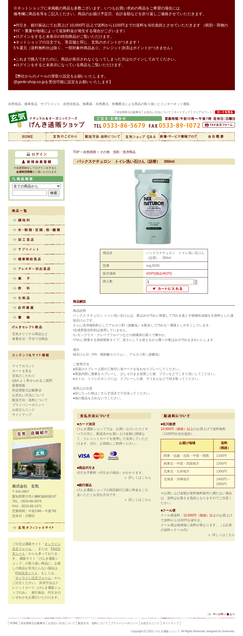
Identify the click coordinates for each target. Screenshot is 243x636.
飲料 (36, 288)
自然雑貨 (36, 308)
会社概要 (216, 136)
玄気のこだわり (65, 136)
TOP (76, 152)
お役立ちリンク (23, 410)
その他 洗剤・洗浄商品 (118, 152)
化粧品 (36, 298)
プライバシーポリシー (28, 405)
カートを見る (22, 371)
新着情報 (178, 136)
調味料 (36, 220)
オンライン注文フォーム (33, 578)
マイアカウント (23, 366)
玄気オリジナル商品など (30, 334)
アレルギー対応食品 (36, 269)
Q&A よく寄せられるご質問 (32, 381)
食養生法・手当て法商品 (30, 339)
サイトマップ (182, 112)
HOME (14, 623)
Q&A (140, 136)
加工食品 (36, 240)
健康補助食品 (36, 259)
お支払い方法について (157, 112)
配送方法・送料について (103, 136)
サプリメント (36, 250)
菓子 (36, 279)
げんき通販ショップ (27, 136)
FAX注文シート (26, 573)
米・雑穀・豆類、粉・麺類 (36, 230)
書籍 (36, 318)
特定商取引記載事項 (129, 112)
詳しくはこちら (140, 477)
